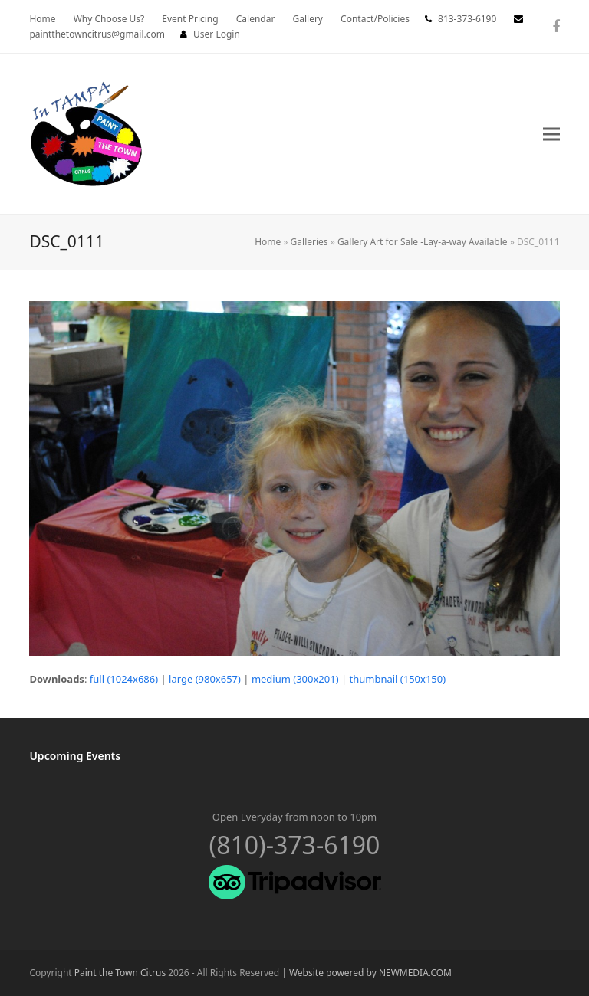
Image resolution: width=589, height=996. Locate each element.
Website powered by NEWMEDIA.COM (370, 972)
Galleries (309, 241)
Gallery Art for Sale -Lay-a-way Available (422, 241)
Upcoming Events (74, 756)
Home (268, 241)
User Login (216, 34)
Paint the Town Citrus (120, 972)
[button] (551, 133)
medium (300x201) (295, 679)
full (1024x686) (124, 679)
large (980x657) (205, 679)
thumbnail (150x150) (398, 679)
